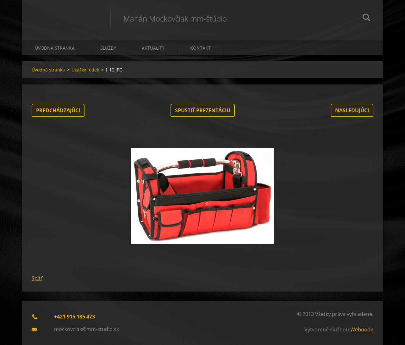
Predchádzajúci (58, 110)
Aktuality (153, 48)
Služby (108, 48)
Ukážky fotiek (85, 70)
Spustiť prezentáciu (202, 110)
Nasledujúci (352, 110)
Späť (37, 278)
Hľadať (366, 18)
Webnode (361, 329)
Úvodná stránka (55, 48)
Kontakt (200, 48)
